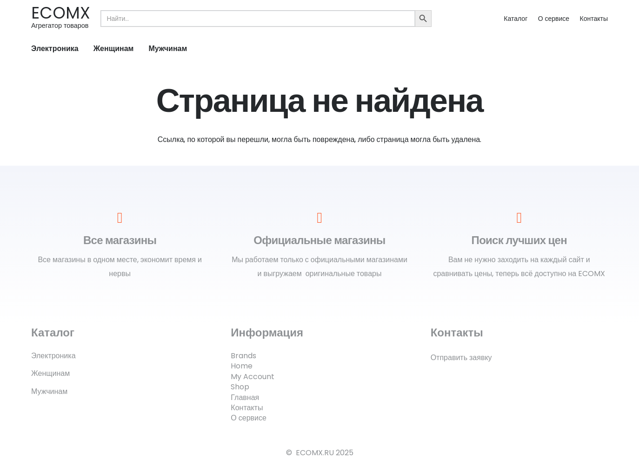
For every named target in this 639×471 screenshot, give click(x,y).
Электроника (53, 355)
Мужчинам (49, 391)
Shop (240, 386)
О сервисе (554, 18)
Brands (243, 355)
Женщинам (50, 373)
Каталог (515, 18)
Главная (245, 397)
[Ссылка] (60, 18)
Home (242, 366)
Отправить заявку (461, 357)
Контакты (594, 18)
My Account (252, 376)
